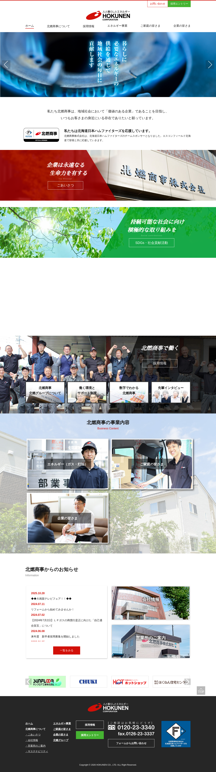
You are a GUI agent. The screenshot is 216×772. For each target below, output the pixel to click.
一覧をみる (66, 650)
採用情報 (160, 363)
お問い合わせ (157, 3)
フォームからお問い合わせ (131, 743)
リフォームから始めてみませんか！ (52, 609)
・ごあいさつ (32, 734)
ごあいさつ (65, 185)
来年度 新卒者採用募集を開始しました (55, 636)
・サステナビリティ (36, 751)
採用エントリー (179, 3)
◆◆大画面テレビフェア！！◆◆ (51, 598)
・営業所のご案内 (35, 745)
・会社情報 (31, 740)
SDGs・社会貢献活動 (151, 243)
